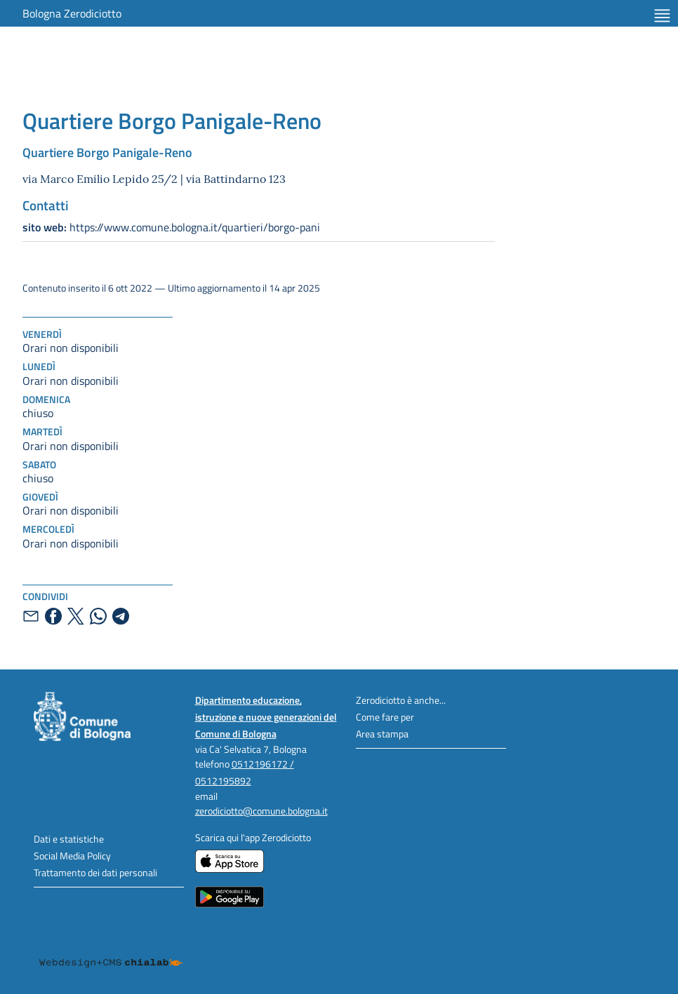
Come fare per (385, 716)
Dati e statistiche (69, 838)
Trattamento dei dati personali (95, 872)
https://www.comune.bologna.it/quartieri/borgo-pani (171, 227)
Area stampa (382, 733)
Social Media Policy (72, 855)
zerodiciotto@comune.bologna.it (261, 810)
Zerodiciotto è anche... (401, 700)
